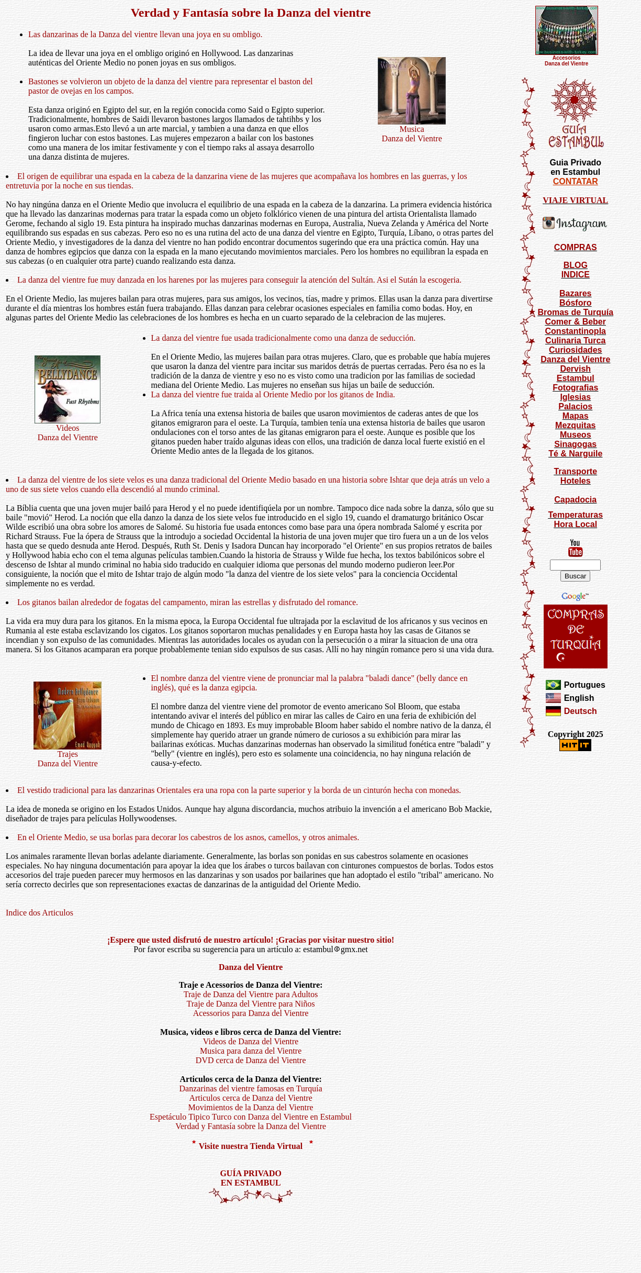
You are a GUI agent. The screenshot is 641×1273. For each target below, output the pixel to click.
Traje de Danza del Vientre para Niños (251, 1003)
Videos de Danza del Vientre (251, 1041)
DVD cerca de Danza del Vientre (251, 1060)
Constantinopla (575, 331)
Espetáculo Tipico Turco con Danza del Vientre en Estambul (251, 1116)
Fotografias (575, 387)
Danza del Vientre (575, 359)
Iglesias (575, 397)
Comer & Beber (575, 321)
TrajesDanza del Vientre (67, 755)
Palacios (575, 406)
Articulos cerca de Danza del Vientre (250, 1097)
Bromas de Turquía (575, 312)
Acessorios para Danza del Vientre (251, 1013)
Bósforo (575, 302)
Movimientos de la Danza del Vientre (250, 1107)
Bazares (575, 293)
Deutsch (580, 711)
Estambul (575, 378)
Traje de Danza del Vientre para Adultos (251, 994)
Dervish (575, 368)
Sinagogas (575, 444)
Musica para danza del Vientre (250, 1050)
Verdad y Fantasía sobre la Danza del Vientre (250, 1126)
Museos (575, 434)
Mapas (576, 415)
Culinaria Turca (575, 340)
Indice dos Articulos (39, 912)
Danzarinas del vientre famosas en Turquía (250, 1088)
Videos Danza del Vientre (67, 429)
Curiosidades (575, 349)
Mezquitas (575, 425)
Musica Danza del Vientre (412, 130)
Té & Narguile (575, 453)
